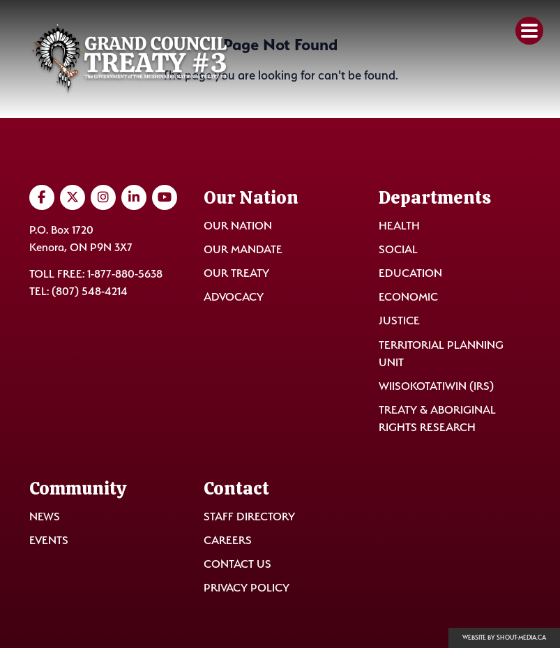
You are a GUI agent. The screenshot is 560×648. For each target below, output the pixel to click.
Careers (228, 540)
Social (398, 249)
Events (48, 540)
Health (399, 225)
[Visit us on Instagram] (103, 197)
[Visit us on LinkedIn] (133, 197)
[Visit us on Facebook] (41, 197)
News (44, 516)
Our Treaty (236, 273)
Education (410, 273)
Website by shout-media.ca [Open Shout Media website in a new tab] (504, 637)
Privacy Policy (246, 587)
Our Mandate (243, 249)
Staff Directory (249, 516)
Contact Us (237, 564)
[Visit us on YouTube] (164, 197)
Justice (399, 320)
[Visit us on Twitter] (72, 197)
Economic (408, 296)
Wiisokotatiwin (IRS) (436, 386)
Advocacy (234, 296)
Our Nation (238, 225)
